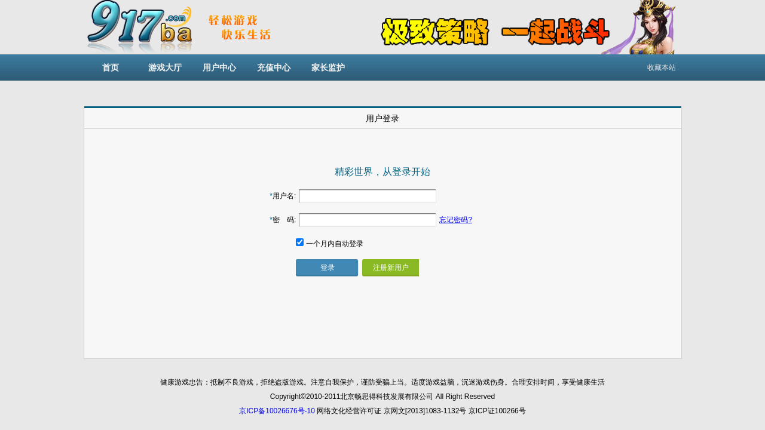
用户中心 (219, 67)
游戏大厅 (165, 67)
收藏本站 (661, 67)
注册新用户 (391, 267)
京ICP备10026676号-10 (277, 411)
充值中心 (273, 67)
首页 (110, 67)
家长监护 (328, 67)
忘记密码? (455, 220)
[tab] (382, 117)
